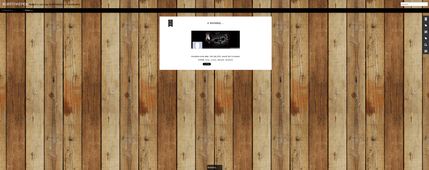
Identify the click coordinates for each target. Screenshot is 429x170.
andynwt (216, 168)
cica (207, 45)
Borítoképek (234, 41)
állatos (229, 45)
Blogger (230, 168)
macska (221, 45)
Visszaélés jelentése (242, 168)
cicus (213, 45)
